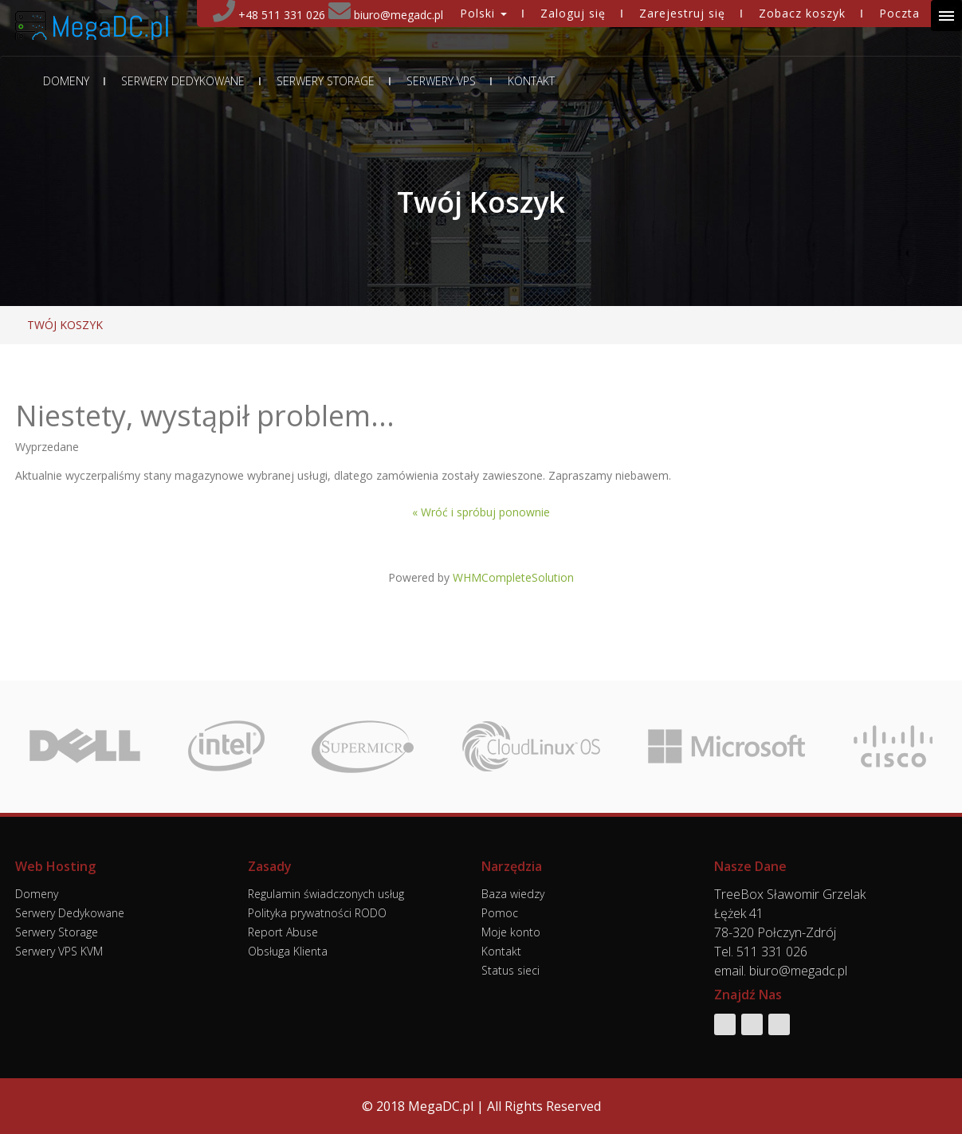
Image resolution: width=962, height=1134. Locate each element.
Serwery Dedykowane (183, 81)
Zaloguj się (573, 13)
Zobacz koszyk (802, 13)
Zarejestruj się (682, 13)
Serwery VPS (441, 81)
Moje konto (510, 932)
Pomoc (499, 912)
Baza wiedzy (512, 893)
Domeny (66, 81)
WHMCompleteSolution (513, 577)
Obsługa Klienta (288, 951)
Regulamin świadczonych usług (326, 893)
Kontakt (531, 81)
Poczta (899, 13)
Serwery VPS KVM (59, 951)
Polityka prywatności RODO (317, 912)
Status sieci (510, 970)
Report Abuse (283, 932)
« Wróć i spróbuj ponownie (481, 512)
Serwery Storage (326, 81)
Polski (483, 13)
